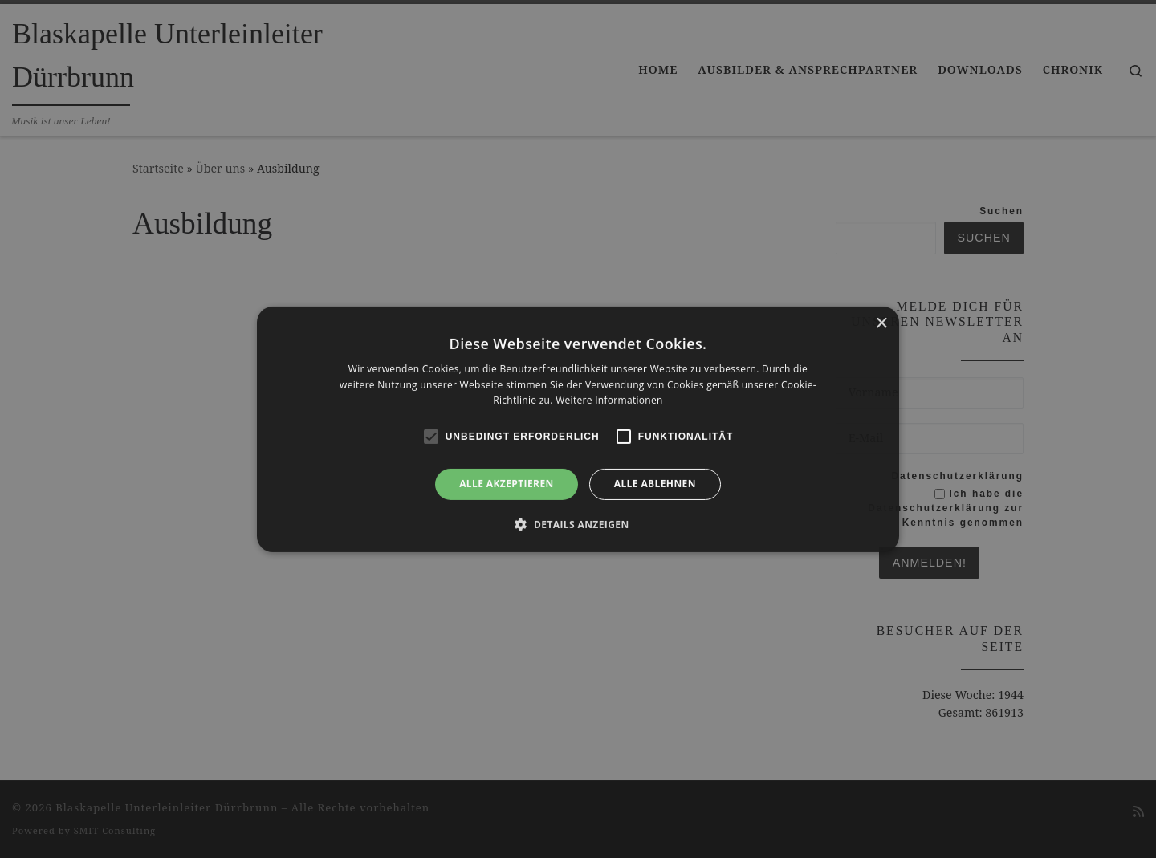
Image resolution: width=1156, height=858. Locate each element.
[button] (578, 524)
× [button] (881, 323)
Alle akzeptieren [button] (506, 483)
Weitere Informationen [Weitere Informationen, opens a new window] (609, 400)
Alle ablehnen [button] (655, 483)
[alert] (578, 429)
